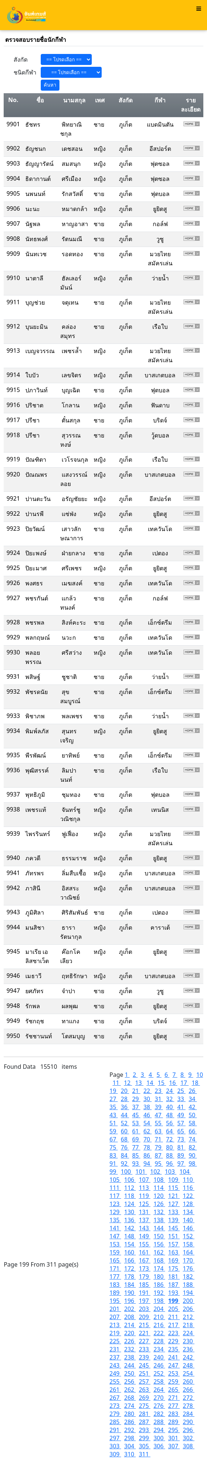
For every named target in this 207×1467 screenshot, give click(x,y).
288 (159, 1422)
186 (159, 1285)
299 (144, 1438)
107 (144, 1180)
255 (115, 1381)
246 (159, 1365)
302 (189, 1438)
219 (115, 1333)
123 (115, 1204)
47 (159, 1115)
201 (115, 1309)
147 (115, 1236)
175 (174, 1268)
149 (144, 1236)
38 (148, 1107)
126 (159, 1204)
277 (174, 1406)
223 (174, 1333)
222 (159, 1333)
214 (130, 1325)
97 (181, 1163)
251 (144, 1373)
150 (159, 1236)
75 (113, 1147)
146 (189, 1228)
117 (115, 1196)
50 (193, 1115)
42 (193, 1107)
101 (141, 1172)
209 (144, 1317)
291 (115, 1430)
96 (170, 1163)
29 (136, 1099)
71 (159, 1139)
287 (144, 1422)
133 (174, 1212)
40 (170, 1107)
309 (115, 1454)
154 (130, 1244)
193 (174, 1293)
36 (125, 1107)
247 (174, 1365)
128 (189, 1204)
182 (189, 1276)
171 (115, 1268)
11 (117, 1083)
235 (174, 1349)
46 (148, 1115)
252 (159, 1373)
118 (130, 1196)
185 (144, 1285)
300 (159, 1438)
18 (196, 1083)
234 (159, 1349)
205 (174, 1309)
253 (174, 1373)
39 (159, 1107)
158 (189, 1244)
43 (113, 1115)
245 (144, 1365)
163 (174, 1252)
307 (174, 1446)
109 (174, 1180)
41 (181, 1107)
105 (115, 1180)
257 (144, 1381)
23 (159, 1091)
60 (125, 1131)
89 (181, 1155)
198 (159, 1301)
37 (136, 1107)
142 (130, 1228)
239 (144, 1357)
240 (159, 1357)
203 (144, 1309)
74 (193, 1139)
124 (130, 1204)
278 (189, 1406)
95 (159, 1163)
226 (130, 1341)
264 (159, 1390)
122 (189, 1196)
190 (130, 1293)
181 (174, 1276)
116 (189, 1188)
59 (113, 1131)
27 (113, 1099)
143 (144, 1228)
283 (174, 1414)
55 (159, 1123)
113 (144, 1188)
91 (113, 1163)
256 (130, 1381)
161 (144, 1252)
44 (125, 1115)
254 (189, 1373)
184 (130, 1285)
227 (144, 1341)
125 (144, 1204)
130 (130, 1212)
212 (189, 1317)
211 (174, 1317)
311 (144, 1454)
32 (170, 1099)
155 (144, 1244)
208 (130, 1317)
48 (170, 1115)
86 (148, 1155)
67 (113, 1139)
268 (130, 1398)
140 (189, 1220)
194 (189, 1293)
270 (159, 1398)
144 (159, 1228)
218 (189, 1325)
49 (181, 1115)
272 (189, 1398)
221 (144, 1333)
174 (159, 1268)
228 (159, 1341)
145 (174, 1228)
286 (130, 1422)
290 (189, 1422)
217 (174, 1325)
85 (136, 1155)
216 (159, 1325)
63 (159, 1131)
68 (125, 1139)
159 (115, 1252)
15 (162, 1083)
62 (148, 1131)
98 (193, 1163)
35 (113, 1107)
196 (130, 1301)
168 (159, 1260)
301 (174, 1438)
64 (170, 1131)
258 (159, 1381)
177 (115, 1276)
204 (159, 1309)
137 (144, 1220)
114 (159, 1188)
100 (126, 1172)
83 (113, 1155)
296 (189, 1430)
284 (189, 1414)
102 (156, 1172)
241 (174, 1357)
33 (181, 1099)
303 (115, 1446)
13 (139, 1083)
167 (144, 1260)
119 (144, 1196)
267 (115, 1398)
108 (159, 1180)
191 (144, 1293)
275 (144, 1406)
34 (193, 1099)
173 (144, 1268)
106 (130, 1180)
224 (189, 1333)
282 (159, 1414)
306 (159, 1446)
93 (136, 1163)
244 (130, 1365)
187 (174, 1285)
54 (148, 1123)
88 (170, 1155)
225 (115, 1341)
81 (181, 1147)
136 (130, 1220)
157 (174, 1244)
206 (189, 1309)
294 (159, 1430)
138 (159, 1220)
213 (115, 1325)
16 (173, 1083)
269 (144, 1398)
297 (115, 1438)
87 (159, 1155)
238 (130, 1357)
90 (193, 1155)
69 (136, 1139)
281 (144, 1414)
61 (136, 1131)
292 (130, 1430)
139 (174, 1220)
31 (159, 1099)
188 (189, 1285)
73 (181, 1139)
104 (185, 1172)
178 (130, 1276)
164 (189, 1252)
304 (130, 1446)
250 (130, 1373)
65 (181, 1131)
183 (115, 1285)
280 (130, 1414)
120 (159, 1196)
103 (171, 1172)
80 (170, 1147)
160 (130, 1252)
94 (148, 1163)
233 (144, 1349)
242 (189, 1357)
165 (115, 1260)
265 (174, 1390)
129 (115, 1212)
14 (150, 1083)
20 (125, 1091)
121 (174, 1196)
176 (189, 1268)
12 (128, 1083)
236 (189, 1349)
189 (115, 1293)
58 (193, 1123)
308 (189, 1446)
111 (115, 1188)
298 (130, 1438)
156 (159, 1244)
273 (115, 1406)
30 (148, 1099)
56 (170, 1123)
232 (130, 1349)
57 (181, 1123)
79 (159, 1147)
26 (193, 1091)
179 (144, 1276)
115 (174, 1188)
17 (184, 1083)
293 (144, 1430)
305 (144, 1446)
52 (125, 1123)
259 (174, 1381)
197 (144, 1301)
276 (159, 1406)
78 (148, 1147)
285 (115, 1422)
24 (170, 1091)
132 (159, 1212)
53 (136, 1123)
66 (193, 1131)
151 (174, 1236)
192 (159, 1293)
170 (189, 1260)
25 (181, 1091)
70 (148, 1139)
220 (130, 1333)
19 (113, 1091)
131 (144, 1212)
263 (144, 1390)
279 (115, 1414)
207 (115, 1317)
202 (130, 1309)
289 (174, 1422)
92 (125, 1163)
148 (130, 1236)
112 (130, 1188)
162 (159, 1252)
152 (189, 1236)
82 (193, 1147)
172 (130, 1268)
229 (174, 1341)
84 (125, 1155)
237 (115, 1357)
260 (189, 1381)
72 (170, 1139)
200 (189, 1301)
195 (115, 1301)
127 (174, 1204)
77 (136, 1147)
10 (199, 1075)
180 (159, 1276)
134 (189, 1212)
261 (115, 1390)
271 (174, 1398)
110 (189, 1180)
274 (130, 1406)
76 (125, 1147)
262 (130, 1390)
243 (115, 1365)
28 (125, 1099)
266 (189, 1390)
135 (115, 1220)
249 (115, 1373)
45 (136, 1115)
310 (130, 1454)
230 (189, 1341)
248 (189, 1365)
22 (148, 1091)
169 (174, 1260)
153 (115, 1244)
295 (174, 1430)
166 (130, 1260)
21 (136, 1091)
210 (159, 1317)
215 (144, 1325)
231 (115, 1349)
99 (113, 1172)
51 (113, 1123)
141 (115, 1228)
